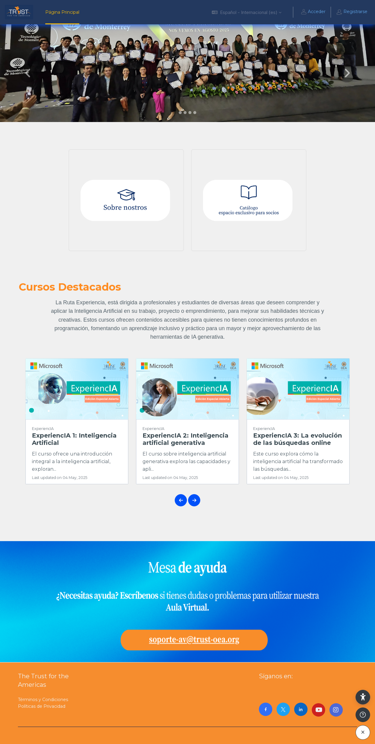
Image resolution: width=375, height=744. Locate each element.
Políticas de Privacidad (41, 706)
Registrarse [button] (351, 12)
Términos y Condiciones (43, 699)
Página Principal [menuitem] (62, 12)
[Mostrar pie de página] (363, 714)
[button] (246, 12)
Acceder (313, 12)
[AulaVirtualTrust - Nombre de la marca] (19, 12)
